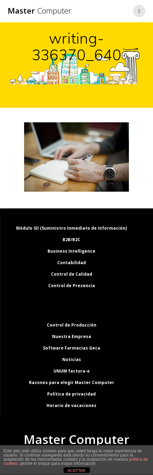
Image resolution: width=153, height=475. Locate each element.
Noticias (71, 359)
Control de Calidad (71, 274)
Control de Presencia (71, 286)
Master (40, 11)
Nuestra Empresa (71, 336)
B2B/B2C (71, 240)
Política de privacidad (71, 394)
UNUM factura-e (71, 371)
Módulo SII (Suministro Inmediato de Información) (71, 228)
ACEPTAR (76, 470)
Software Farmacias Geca (71, 348)
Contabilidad (71, 263)
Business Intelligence (71, 251)
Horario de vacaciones (71, 405)
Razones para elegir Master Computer (71, 382)
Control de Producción (71, 325)
